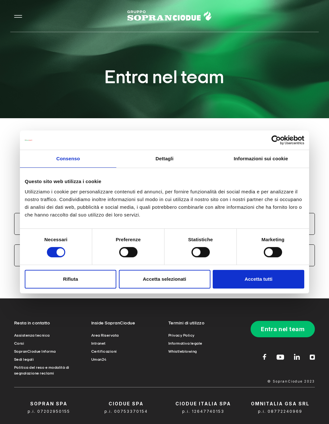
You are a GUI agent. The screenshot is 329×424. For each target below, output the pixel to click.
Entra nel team (283, 329)
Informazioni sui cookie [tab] (261, 158)
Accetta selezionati (164, 279)
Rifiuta (70, 279)
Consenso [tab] (68, 158)
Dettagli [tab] (164, 158)
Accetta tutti (258, 279)
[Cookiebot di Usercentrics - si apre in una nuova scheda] (276, 140)
